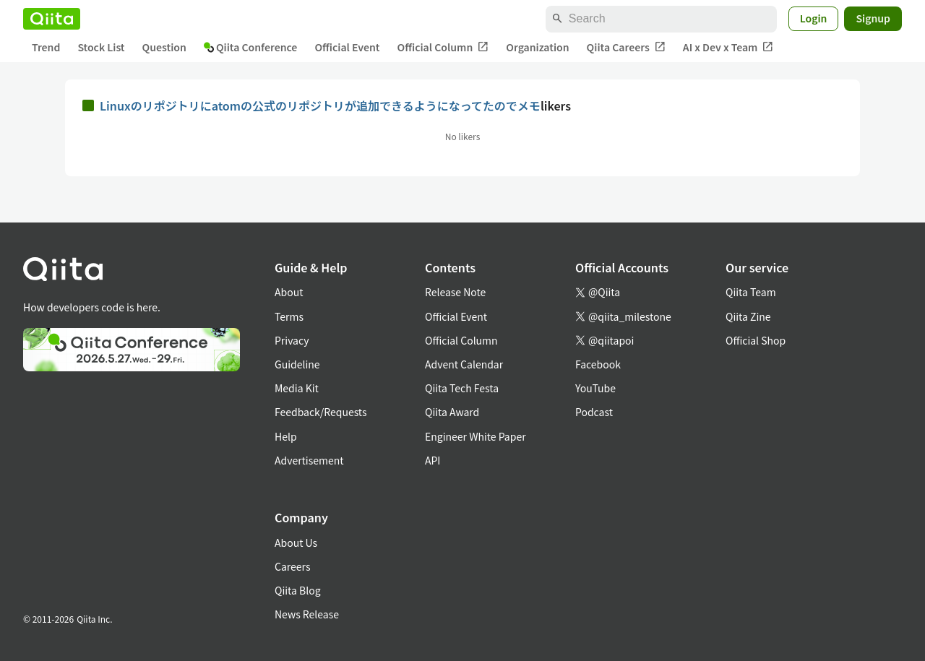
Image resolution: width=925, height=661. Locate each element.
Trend (46, 47)
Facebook (598, 364)
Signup (873, 18)
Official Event (346, 47)
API (432, 460)
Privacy (292, 340)
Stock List (100, 47)
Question (164, 47)
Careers (292, 566)
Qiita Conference (251, 47)
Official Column (443, 47)
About (289, 292)
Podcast (594, 412)
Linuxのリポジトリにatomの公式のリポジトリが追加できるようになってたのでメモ (320, 105)
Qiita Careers (626, 47)
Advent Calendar (464, 364)
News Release (307, 614)
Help (286, 436)
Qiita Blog (298, 590)
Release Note (455, 292)
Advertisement (309, 460)
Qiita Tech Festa (462, 388)
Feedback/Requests (321, 412)
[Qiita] (51, 19)
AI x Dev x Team (728, 47)
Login (813, 18)
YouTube (595, 388)
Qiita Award (452, 412)
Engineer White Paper (475, 436)
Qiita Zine (748, 316)
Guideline (297, 364)
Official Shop (756, 340)
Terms (289, 316)
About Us (296, 542)
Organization (537, 47)
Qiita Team (751, 292)
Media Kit (297, 388)
